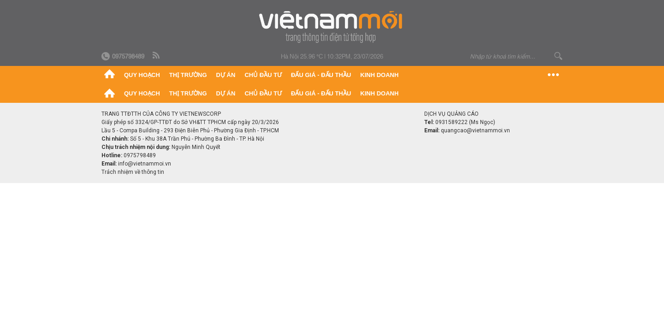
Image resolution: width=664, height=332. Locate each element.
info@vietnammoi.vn (144, 163)
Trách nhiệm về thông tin (132, 172)
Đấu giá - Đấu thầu (321, 74)
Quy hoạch (142, 74)
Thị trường (188, 74)
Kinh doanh (379, 74)
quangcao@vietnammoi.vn (475, 130)
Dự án (226, 74)
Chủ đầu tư (263, 74)
